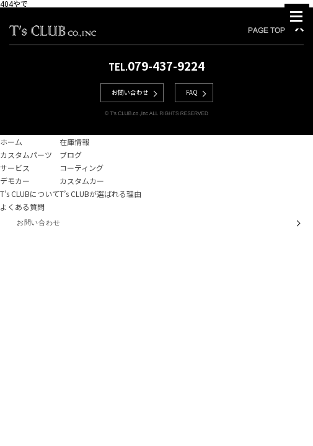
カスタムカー (82, 180)
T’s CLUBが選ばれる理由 (100, 193)
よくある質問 (22, 206)
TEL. (156, 66)
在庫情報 (74, 141)
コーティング (82, 167)
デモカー (15, 180)
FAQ (192, 92)
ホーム (11, 141)
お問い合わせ (130, 92)
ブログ (71, 154)
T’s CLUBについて (30, 193)
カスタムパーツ (26, 154)
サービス (15, 167)
